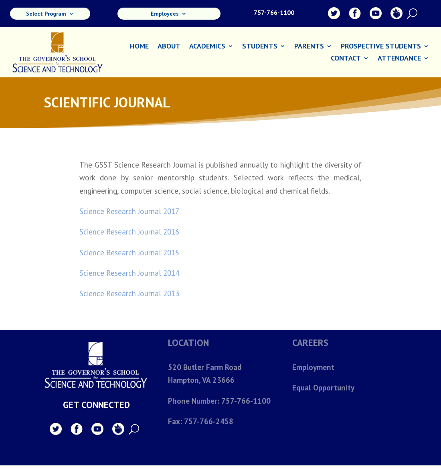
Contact (346, 59)
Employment (313, 367)
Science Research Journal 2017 (129, 211)
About (169, 47)
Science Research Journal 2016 (129, 232)
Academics (207, 47)
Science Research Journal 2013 (129, 293)
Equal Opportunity (323, 387)
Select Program (46, 14)
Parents (309, 47)
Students (259, 47)
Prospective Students (381, 47)
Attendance (399, 59)
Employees (165, 14)
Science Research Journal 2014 (129, 273)
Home (139, 47)
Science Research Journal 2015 (129, 252)
